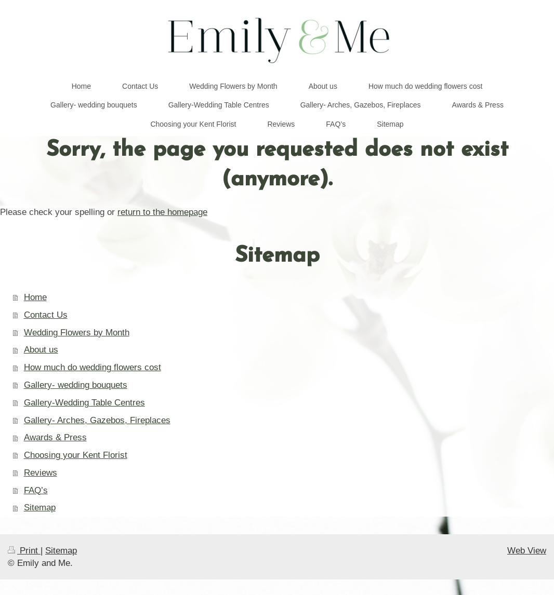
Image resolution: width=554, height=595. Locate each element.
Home (35, 297)
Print (24, 551)
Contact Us (46, 315)
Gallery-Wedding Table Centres (84, 403)
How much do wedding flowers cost (92, 367)
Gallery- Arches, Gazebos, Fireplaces (97, 420)
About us (41, 350)
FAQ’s (36, 490)
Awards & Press (55, 437)
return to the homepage (162, 212)
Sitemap (40, 507)
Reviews (40, 473)
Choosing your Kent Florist (75, 455)
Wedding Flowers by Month (76, 332)
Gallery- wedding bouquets (75, 385)
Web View (526, 551)
